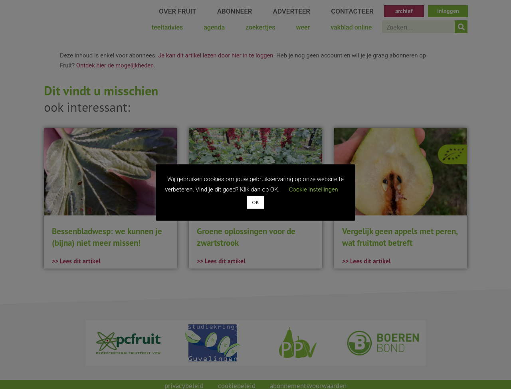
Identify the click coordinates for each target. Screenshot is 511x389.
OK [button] (255, 202)
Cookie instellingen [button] (313, 189)
